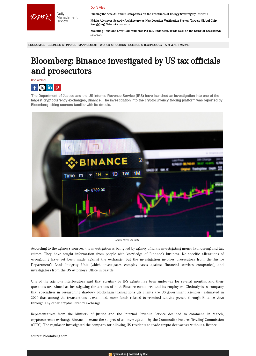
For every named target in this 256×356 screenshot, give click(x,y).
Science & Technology (145, 45)
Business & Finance (62, 45)
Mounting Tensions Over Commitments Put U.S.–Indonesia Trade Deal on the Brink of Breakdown (155, 31)
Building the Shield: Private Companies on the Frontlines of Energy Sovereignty (143, 14)
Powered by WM (138, 354)
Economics (36, 45)
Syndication (119, 354)
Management (88, 45)
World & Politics (113, 45)
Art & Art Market (178, 45)
